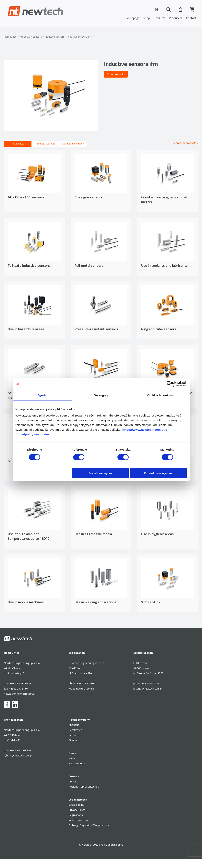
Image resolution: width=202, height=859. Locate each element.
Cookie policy (76, 804)
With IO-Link (150, 602)
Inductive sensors (54, 36)
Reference (75, 735)
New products (77, 763)
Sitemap (73, 740)
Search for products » (185, 143)
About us (74, 725)
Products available (45, 143)
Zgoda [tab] (42, 395)
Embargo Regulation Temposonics (89, 825)
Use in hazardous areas (26, 329)
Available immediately (73, 143)
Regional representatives (84, 786)
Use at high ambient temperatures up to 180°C (28, 536)
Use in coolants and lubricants (164, 265)
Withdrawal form (79, 820)
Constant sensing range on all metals (164, 199)
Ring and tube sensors (158, 329)
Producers (175, 18)
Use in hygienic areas (157, 534)
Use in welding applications (95, 602)
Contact (191, 18)
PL (157, 9)
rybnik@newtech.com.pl (18, 755)
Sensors (37, 36)
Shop (146, 18)
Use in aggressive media (93, 534)
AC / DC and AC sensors (26, 197)
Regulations (76, 815)
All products (18, 143)
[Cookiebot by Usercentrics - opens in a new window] (169, 384)
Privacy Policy (77, 810)
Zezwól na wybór (100, 473)
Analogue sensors (88, 197)
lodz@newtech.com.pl (82, 688)
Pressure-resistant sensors (96, 329)
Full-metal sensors (89, 265)
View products (115, 74)
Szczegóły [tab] (101, 395)
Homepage (132, 18)
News (72, 758)
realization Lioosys (112, 844)
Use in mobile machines (26, 602)
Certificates (75, 730)
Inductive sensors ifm (79, 36)
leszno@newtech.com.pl (147, 688)
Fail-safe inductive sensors (29, 265)
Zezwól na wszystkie (158, 473)
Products (159, 18)
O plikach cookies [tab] (160, 395)
